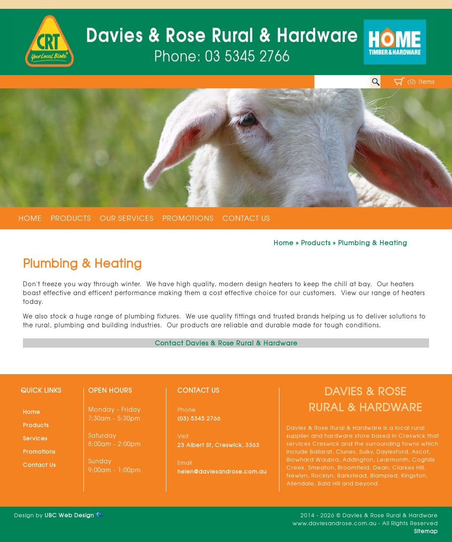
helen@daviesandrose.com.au (222, 471)
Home (30, 217)
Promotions (188, 217)
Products (71, 217)
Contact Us (246, 217)
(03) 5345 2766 (199, 418)
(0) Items (421, 81)
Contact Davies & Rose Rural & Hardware (226, 342)
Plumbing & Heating (372, 242)
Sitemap (426, 531)
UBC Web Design (69, 515)
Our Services (127, 217)
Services (35, 438)
